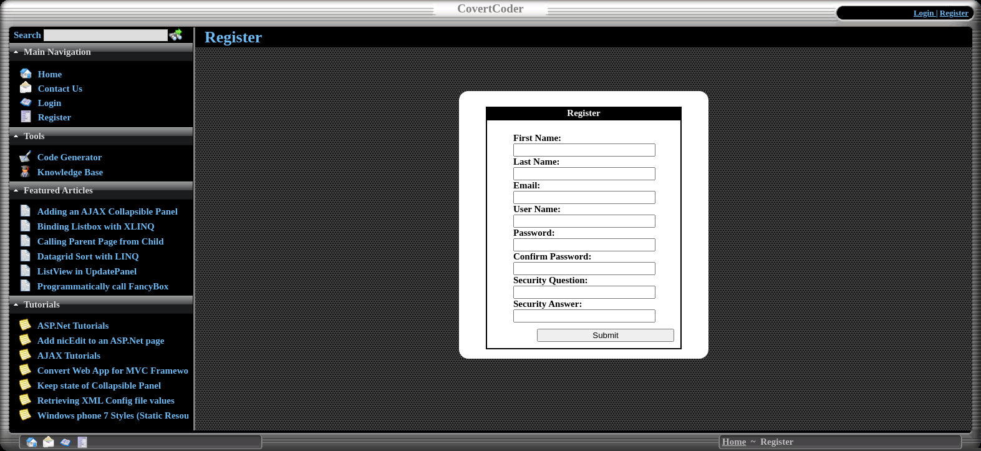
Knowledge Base (70, 172)
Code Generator (69, 157)
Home (50, 74)
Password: (534, 233)
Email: (526, 185)
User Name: (537, 209)
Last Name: (536, 162)
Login (925, 12)
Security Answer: (547, 304)
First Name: (537, 138)
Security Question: (550, 280)
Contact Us (60, 89)
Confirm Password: (552, 256)
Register (954, 12)
